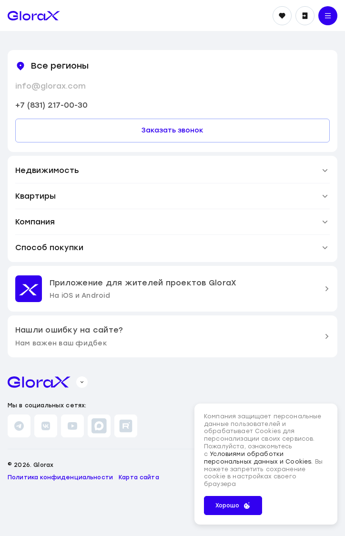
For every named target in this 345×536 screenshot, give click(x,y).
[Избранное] (282, 15)
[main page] (34, 15)
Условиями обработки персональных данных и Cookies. (259, 458)
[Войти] (305, 15)
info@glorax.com (50, 86)
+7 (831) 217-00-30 (51, 105)
